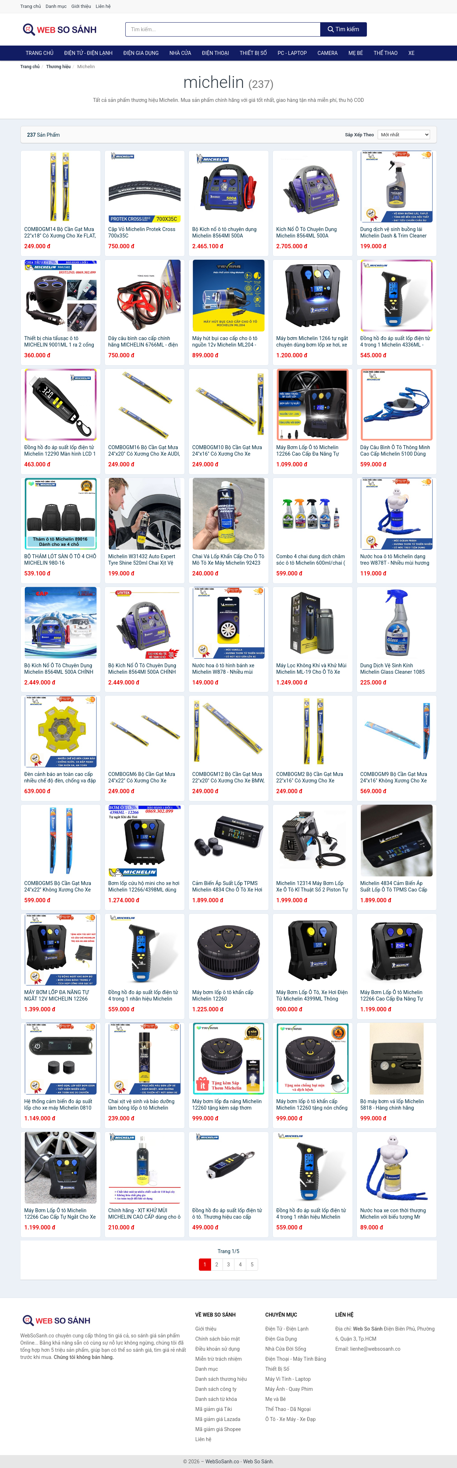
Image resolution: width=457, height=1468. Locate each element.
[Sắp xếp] (404, 134)
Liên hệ (103, 6)
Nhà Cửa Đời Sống (285, 1349)
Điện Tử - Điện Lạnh (88, 53)
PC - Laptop (292, 53)
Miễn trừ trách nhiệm (218, 1359)
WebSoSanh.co (222, 1461)
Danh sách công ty (216, 1389)
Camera (328, 53)
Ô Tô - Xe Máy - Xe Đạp (290, 1419)
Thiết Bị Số (253, 53)
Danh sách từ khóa (216, 1399)
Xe (412, 53)
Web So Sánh (257, 1461)
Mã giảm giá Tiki (213, 1409)
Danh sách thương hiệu (221, 1379)
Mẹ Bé (356, 53)
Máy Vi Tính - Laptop (288, 1379)
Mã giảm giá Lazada (218, 1419)
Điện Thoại (215, 53)
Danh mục (56, 6)
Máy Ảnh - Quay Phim (289, 1389)
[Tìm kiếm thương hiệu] (223, 29)
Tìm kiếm (343, 29)
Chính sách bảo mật (217, 1339)
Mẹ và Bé (275, 1399)
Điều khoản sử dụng (217, 1349)
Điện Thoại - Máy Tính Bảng (295, 1359)
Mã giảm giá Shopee (218, 1429)
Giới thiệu (81, 6)
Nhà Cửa (180, 53)
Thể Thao (386, 53)
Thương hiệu (58, 66)
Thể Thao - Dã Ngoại (288, 1409)
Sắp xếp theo (359, 134)
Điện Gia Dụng (140, 53)
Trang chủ (30, 6)
